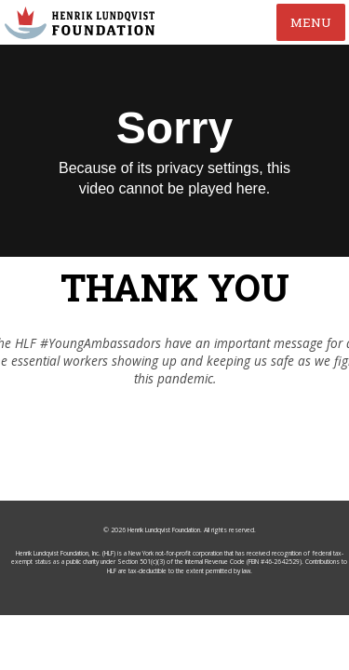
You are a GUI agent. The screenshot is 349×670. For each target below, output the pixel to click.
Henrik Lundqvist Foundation (164, 561)
